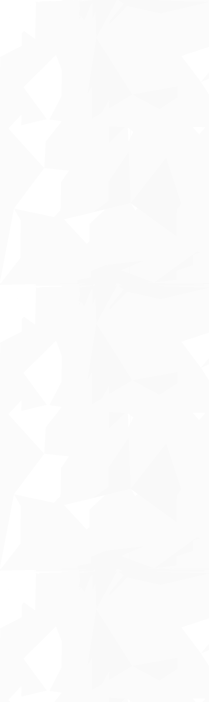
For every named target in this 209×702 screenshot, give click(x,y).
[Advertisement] (80, 85)
